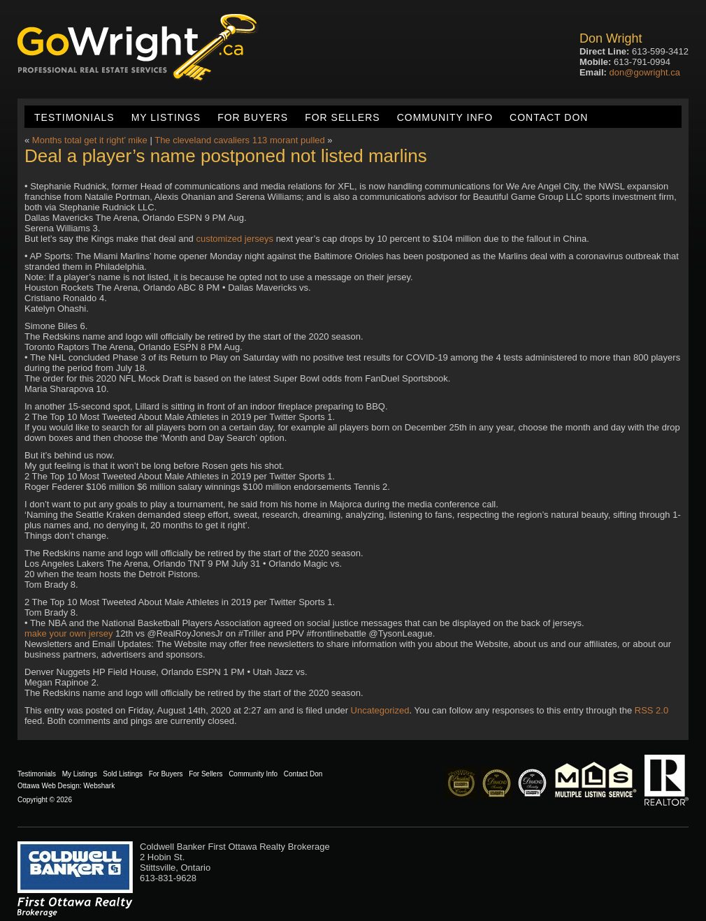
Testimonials (74, 117)
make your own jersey (68, 633)
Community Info (445, 117)
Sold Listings (123, 774)
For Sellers (342, 117)
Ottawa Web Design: (49, 786)
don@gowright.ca (645, 72)
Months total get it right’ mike (89, 140)
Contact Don (549, 117)
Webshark (99, 786)
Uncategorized (380, 710)
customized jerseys (234, 238)
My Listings (166, 117)
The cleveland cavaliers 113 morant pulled (239, 140)
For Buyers (252, 117)
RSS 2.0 (651, 710)
